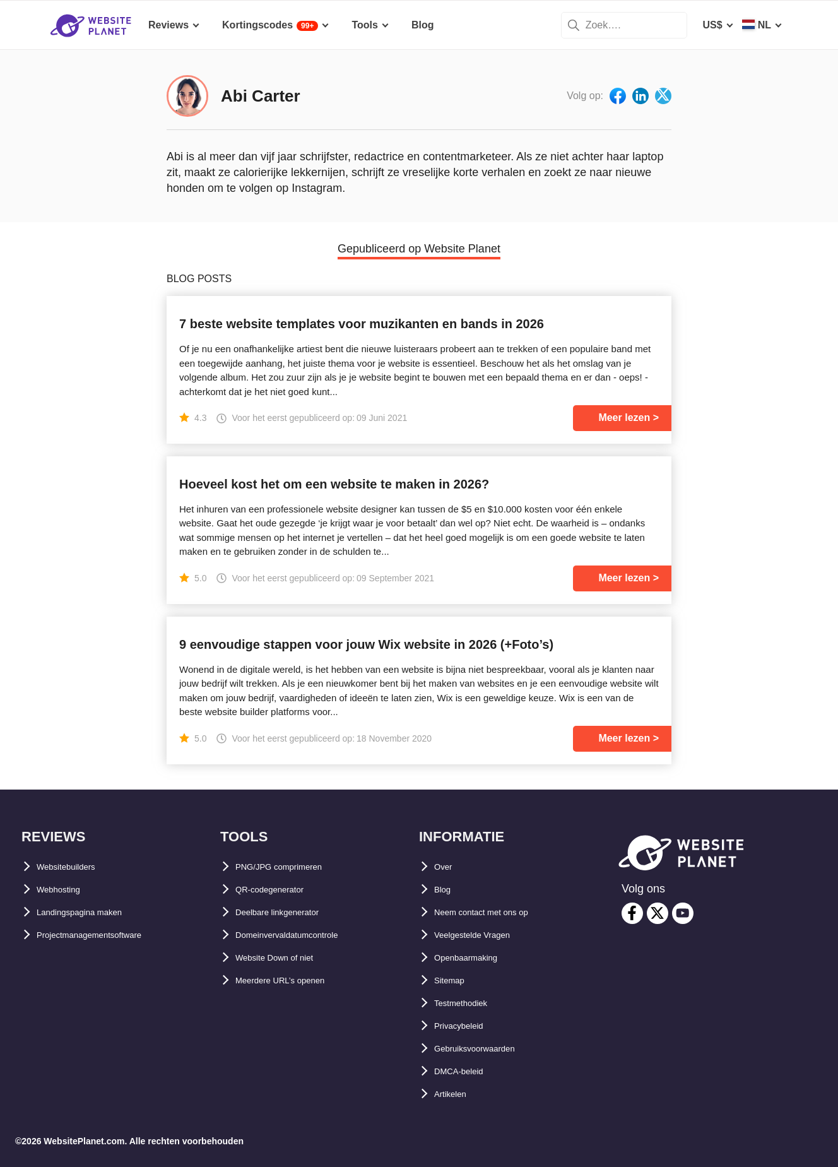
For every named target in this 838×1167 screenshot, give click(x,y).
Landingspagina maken (93, 912)
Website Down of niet (286, 957)
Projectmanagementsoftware (106, 935)
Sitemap (453, 980)
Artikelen (455, 1094)
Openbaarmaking (475, 957)
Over (445, 867)
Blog (445, 889)
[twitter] (657, 913)
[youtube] (682, 913)
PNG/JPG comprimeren (291, 867)
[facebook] (632, 913)
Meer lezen (624, 417)
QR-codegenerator (279, 889)
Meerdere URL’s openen (292, 980)
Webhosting (65, 889)
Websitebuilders (75, 867)
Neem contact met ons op (495, 912)
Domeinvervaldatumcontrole (303, 935)
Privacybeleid (466, 1026)
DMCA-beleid (465, 1071)
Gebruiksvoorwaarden (487, 1048)
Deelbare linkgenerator (290, 912)
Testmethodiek (469, 1003)
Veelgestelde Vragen (483, 935)
